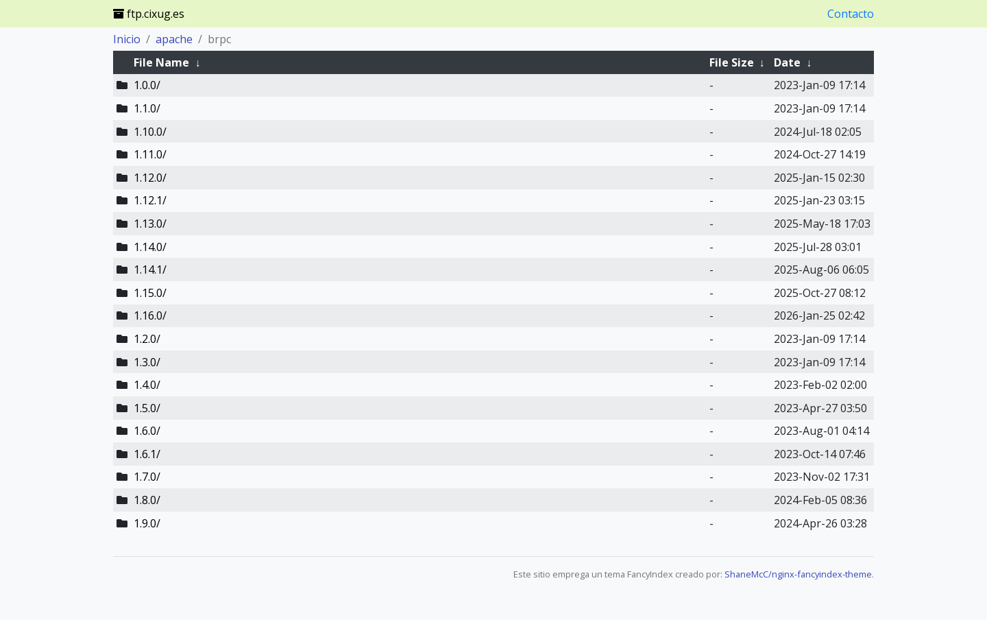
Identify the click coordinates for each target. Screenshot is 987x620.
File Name (161, 62)
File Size (731, 62)
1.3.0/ (147, 362)
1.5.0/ (147, 408)
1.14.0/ (150, 246)
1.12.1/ (150, 200)
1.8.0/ (147, 500)
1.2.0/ (147, 338)
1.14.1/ (150, 269)
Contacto (850, 13)
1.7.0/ (147, 476)
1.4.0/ (147, 384)
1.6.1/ (147, 454)
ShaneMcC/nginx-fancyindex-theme (798, 574)
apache (174, 39)
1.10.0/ (150, 131)
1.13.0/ (150, 223)
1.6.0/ (147, 430)
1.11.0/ (150, 154)
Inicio (127, 39)
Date (787, 62)
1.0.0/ (147, 85)
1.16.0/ (150, 315)
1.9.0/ (147, 523)
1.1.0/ (147, 108)
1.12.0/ (150, 177)
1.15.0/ (150, 292)
